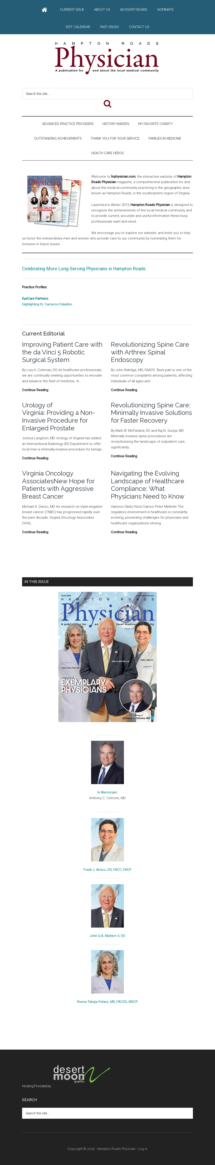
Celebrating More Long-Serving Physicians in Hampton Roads (84, 268)
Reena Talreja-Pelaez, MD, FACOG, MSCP (107, 1002)
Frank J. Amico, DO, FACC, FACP (107, 870)
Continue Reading (35, 390)
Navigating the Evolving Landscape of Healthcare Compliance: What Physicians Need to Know (148, 485)
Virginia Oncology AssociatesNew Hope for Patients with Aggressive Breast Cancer (58, 485)
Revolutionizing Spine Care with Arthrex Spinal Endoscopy (150, 352)
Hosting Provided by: (67, 1086)
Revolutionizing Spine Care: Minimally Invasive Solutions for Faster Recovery (151, 412)
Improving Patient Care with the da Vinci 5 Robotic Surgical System (62, 352)
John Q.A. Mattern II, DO (107, 936)
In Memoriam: (107, 792)
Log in (142, 1149)
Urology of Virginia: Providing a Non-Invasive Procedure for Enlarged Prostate (58, 416)
